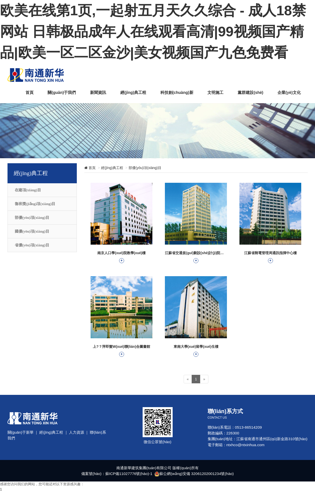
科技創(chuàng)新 (176, 92)
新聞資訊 (98, 92)
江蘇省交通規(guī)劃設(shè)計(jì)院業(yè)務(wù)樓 (196, 257)
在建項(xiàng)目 (28, 190)
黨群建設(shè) (250, 92)
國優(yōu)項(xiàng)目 (32, 231)
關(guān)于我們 (61, 92)
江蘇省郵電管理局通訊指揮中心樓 (270, 257)
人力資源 (76, 432)
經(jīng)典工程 (133, 92)
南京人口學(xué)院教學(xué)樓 (121, 257)
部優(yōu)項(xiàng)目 (32, 218)
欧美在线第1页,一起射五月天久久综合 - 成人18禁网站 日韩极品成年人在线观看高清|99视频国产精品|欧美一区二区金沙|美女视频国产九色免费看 (153, 31)
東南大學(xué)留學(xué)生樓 (196, 351)
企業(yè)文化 (289, 92)
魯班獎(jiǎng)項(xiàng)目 (35, 204)
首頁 (29, 92)
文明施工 (215, 92)
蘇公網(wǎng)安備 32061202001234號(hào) (196, 473)
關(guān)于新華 (21, 432)
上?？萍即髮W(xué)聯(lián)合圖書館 (121, 351)
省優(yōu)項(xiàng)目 (32, 245)
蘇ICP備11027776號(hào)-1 (128, 473)
